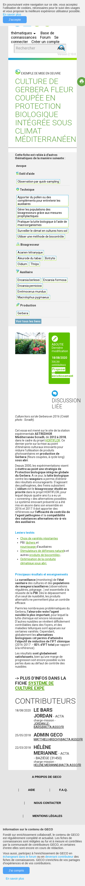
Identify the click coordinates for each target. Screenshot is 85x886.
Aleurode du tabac (30, 258)
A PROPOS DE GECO (46, 776)
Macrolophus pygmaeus (33, 297)
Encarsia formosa (54, 280)
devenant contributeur (59, 856)
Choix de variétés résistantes (39, 538)
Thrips (35, 264)
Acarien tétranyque (30, 252)
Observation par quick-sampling (38, 181)
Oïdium (22, 264)
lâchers (31, 542)
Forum (45, 37)
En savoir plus (12, 14)
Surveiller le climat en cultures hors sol (42, 230)
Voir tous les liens (28, 321)
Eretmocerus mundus (32, 291)
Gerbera (23, 313)
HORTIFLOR (52, 440)
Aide (61, 48)
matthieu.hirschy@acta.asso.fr (58, 739)
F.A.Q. (63, 790)
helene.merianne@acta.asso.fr (57, 765)
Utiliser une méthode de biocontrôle (41, 236)
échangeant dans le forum (19, 856)
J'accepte (15, 19)
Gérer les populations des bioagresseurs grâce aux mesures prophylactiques (40, 213)
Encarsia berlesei (29, 280)
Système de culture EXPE (34, 686)
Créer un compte (45, 41)
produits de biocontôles (44, 555)
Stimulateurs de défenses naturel (42, 550)
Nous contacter (47, 803)
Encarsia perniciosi (30, 285)
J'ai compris (16, 870)
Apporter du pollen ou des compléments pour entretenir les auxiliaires (39, 201)
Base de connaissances (32, 35)
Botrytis (50, 258)
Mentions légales (47, 816)
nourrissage (28, 546)
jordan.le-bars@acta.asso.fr (49, 725)
